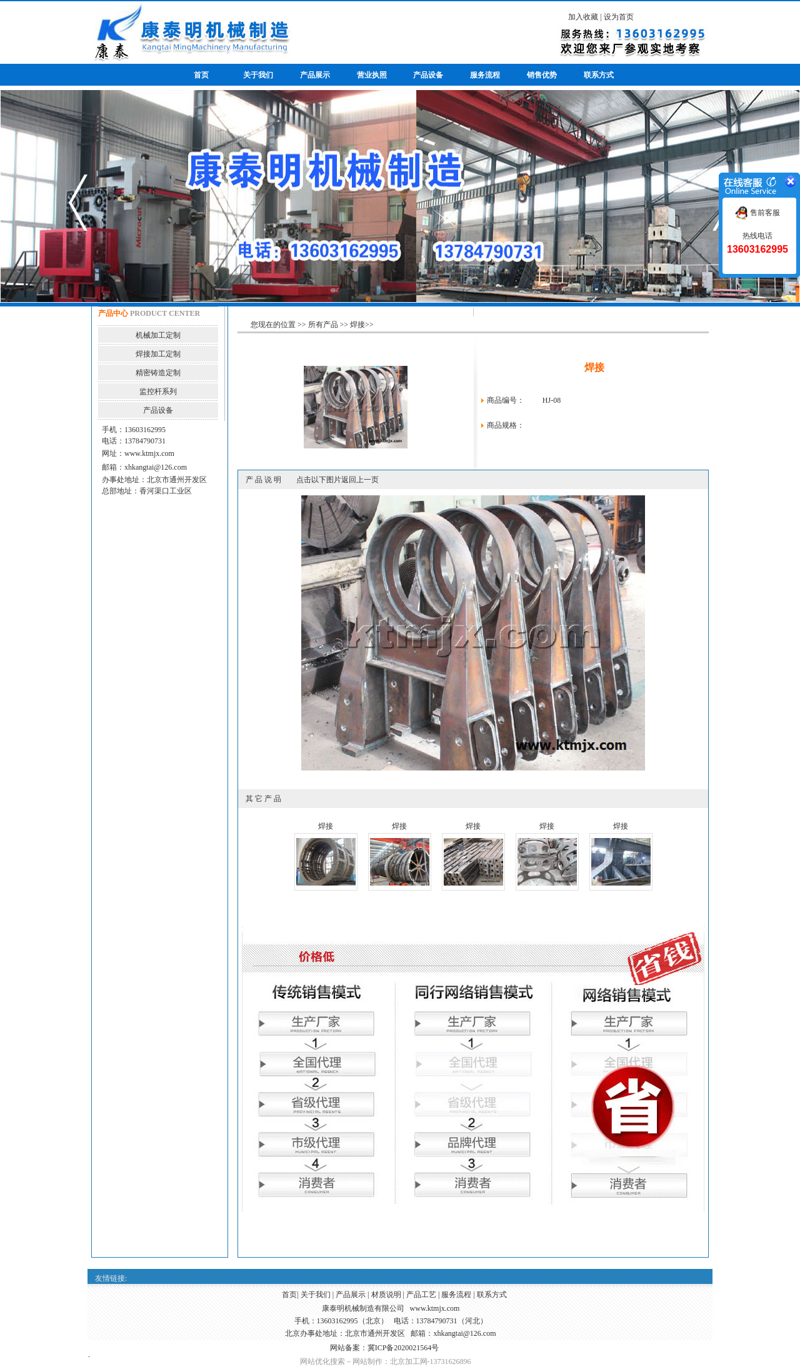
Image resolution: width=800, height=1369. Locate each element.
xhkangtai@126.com (155, 467)
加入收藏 (583, 17)
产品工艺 (421, 1294)
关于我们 (316, 1294)
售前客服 (757, 212)
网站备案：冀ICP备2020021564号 (384, 1347)
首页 (289, 1294)
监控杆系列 (158, 391)
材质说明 (386, 1294)
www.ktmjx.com (149, 453)
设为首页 (619, 17)
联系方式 (492, 1294)
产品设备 (158, 410)
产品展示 (351, 1294)
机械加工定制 (158, 335)
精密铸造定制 (158, 372)
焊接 (357, 324)
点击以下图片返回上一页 (337, 479)
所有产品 (323, 324)
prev (78, 202)
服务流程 (456, 1294)
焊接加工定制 (158, 354)
